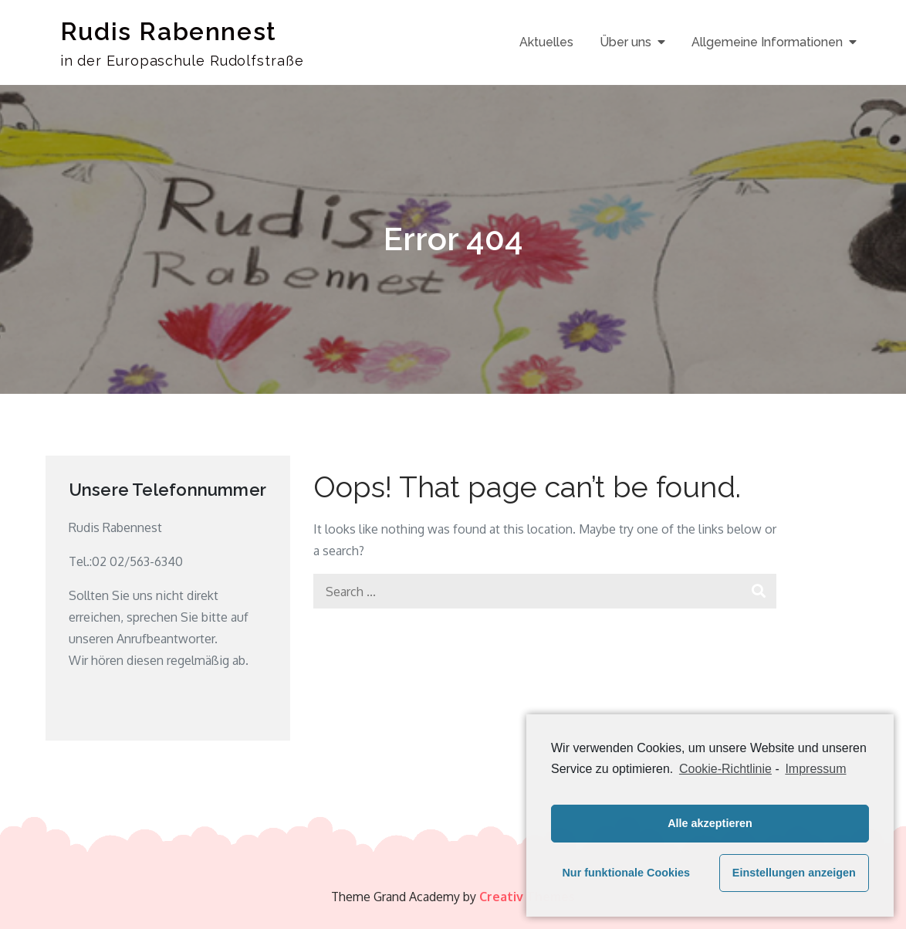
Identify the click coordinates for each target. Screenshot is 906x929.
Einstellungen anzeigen (794, 872)
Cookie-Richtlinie (725, 768)
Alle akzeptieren (710, 823)
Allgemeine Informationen (767, 42)
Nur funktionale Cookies (626, 872)
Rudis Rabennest (168, 31)
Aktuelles (546, 42)
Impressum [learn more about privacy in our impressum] (815, 768)
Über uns (625, 42)
